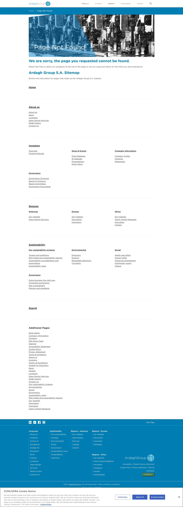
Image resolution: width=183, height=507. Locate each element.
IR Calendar (77, 167)
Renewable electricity (82, 271)
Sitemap (32, 356)
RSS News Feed (36, 353)
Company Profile (123, 164)
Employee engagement (126, 271)
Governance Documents (40, 196)
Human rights (121, 268)
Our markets (34, 226)
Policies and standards (39, 300)
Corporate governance (39, 294)
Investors (98, 3)
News (31, 122)
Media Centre (35, 131)
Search (33, 319)
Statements (120, 170)
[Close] (179, 498)
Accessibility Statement (40, 359)
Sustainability (126, 3)
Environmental (79, 260)
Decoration (77, 229)
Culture (118, 277)
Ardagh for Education (39, 379)
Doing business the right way (42, 291)
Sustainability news (38, 277)
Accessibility (127, 481)
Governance (35, 182)
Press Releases (79, 164)
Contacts (119, 167)
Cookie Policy (35, 362)
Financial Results (37, 162)
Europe (75, 221)
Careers (140, 3)
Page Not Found (44, 11)
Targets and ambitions (39, 265)
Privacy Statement (37, 365)
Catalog (75, 461)
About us (34, 114)
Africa (118, 221)
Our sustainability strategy (42, 260)
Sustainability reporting (57, 472)
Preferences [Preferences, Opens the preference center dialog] (122, 498)
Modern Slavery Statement (144, 481)
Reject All (140, 498)
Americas (33, 221)
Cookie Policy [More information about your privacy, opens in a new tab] (45, 505)
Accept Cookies (157, 498)
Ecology (75, 268)
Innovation (77, 232)
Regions (34, 215)
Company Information (125, 159)
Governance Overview (39, 187)
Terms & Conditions (38, 368)
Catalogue (97, 461)
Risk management (37, 297)
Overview (33, 159)
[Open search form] (150, 3)
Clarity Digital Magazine (126, 229)
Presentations (78, 170)
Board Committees (37, 193)
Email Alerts (77, 173)
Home (31, 11)
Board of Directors (37, 190)
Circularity (76, 274)
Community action (123, 274)
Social (118, 260)
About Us (33, 119)
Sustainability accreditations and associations (44, 272)
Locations (33, 125)
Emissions (76, 265)
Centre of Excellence (38, 376)
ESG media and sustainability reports (46, 268)
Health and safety (123, 265)
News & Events (79, 159)
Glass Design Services (39, 128)
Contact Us (34, 134)
